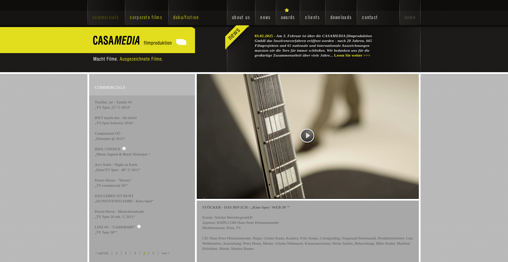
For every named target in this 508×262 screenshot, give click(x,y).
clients (312, 17)
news (265, 17)
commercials (105, 17)
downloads (341, 17)
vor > (166, 253)
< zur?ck (101, 253)
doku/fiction (186, 17)
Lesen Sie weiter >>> (352, 55)
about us (241, 17)
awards (288, 17)
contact (370, 17)
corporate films (146, 17)
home (410, 17)
